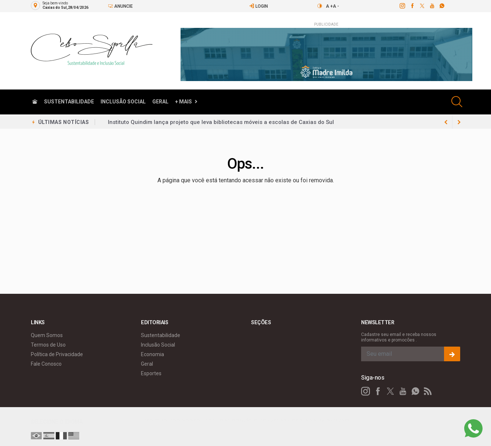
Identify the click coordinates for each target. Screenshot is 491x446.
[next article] (445, 122)
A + (329, 6)
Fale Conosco (46, 362)
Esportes (151, 372)
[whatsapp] (441, 6)
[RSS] (427, 389)
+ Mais (183, 102)
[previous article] (459, 122)
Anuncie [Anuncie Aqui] (120, 6)
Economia (152, 353)
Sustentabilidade (69, 102)
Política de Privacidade (57, 353)
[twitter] (421, 6)
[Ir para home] (35, 102)
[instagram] (402, 6)
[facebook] (412, 6)
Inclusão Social (123, 102)
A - (336, 6)
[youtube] (431, 6)
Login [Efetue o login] (258, 6)
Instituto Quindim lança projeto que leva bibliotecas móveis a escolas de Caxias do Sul (221, 123)
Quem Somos (47, 334)
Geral (160, 102)
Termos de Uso (48, 343)
